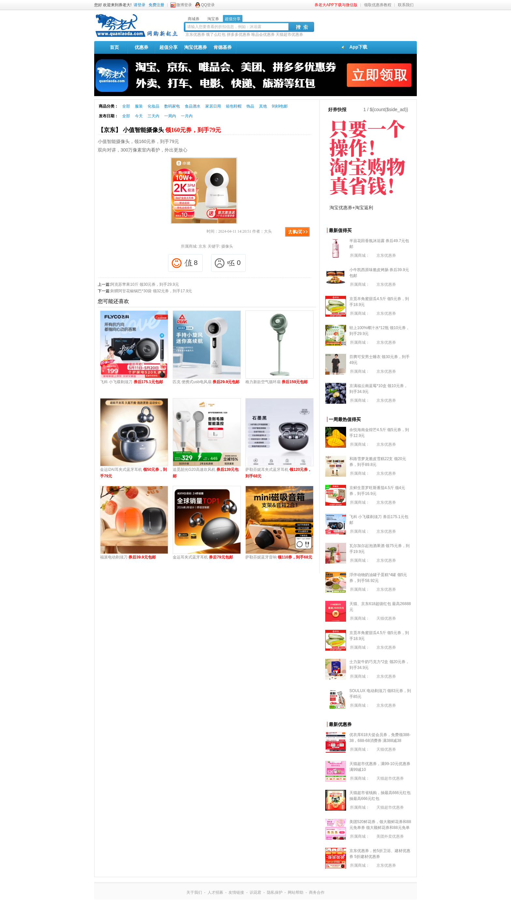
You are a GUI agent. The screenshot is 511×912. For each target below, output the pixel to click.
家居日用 (213, 106)
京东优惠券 (195, 34)
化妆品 (153, 106)
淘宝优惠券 (195, 47)
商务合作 (317, 892)
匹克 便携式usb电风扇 (206, 382)
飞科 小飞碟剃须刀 (131, 382)
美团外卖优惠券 (390, 836)
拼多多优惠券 (238, 34)
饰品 (250, 106)
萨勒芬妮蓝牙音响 (278, 557)
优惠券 (141, 47)
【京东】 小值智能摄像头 (159, 130)
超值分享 (168, 47)
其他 (263, 106)
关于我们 (194, 892)
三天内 (153, 116)
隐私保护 (275, 892)
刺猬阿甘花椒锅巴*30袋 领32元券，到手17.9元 (151, 291)
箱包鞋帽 (233, 106)
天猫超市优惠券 (289, 34)
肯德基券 (222, 47)
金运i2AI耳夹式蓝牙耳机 (133, 472)
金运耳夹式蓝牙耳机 (203, 557)
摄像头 (227, 246)
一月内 (187, 116)
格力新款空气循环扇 (276, 382)
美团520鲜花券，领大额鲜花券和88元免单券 (380, 827)
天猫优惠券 (386, 618)
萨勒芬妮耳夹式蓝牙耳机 (278, 472)
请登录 (139, 5)
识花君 (255, 892)
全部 (126, 106)
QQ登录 (208, 5)
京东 (202, 246)
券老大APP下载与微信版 (336, 5)
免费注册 (156, 5)
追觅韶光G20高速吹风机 (206, 472)
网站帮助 (295, 892)
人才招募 (215, 892)
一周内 (170, 116)
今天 (139, 116)
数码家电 (172, 106)
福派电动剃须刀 (128, 557)
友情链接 (236, 892)
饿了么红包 (216, 34)
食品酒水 (192, 106)
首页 (114, 47)
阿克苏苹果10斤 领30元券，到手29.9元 (144, 284)
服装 (139, 106)
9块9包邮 (280, 106)
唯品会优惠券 (263, 34)
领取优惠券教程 (377, 5)
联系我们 (406, 5)
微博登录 (184, 5)
